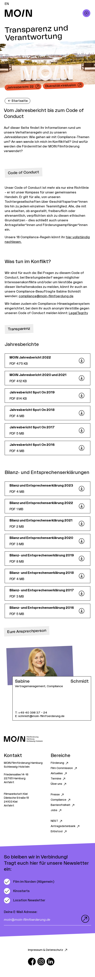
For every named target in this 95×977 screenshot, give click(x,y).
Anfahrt (9, 782)
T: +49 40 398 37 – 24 (31, 712)
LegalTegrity (78, 313)
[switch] (29, 882)
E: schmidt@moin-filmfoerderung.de (39, 716)
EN (7, 3)
